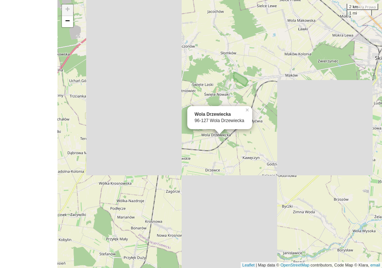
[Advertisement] (28, 134)
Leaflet (248, 265)
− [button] (67, 21)
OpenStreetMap (295, 265)
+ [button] (67, 10)
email (375, 265)
